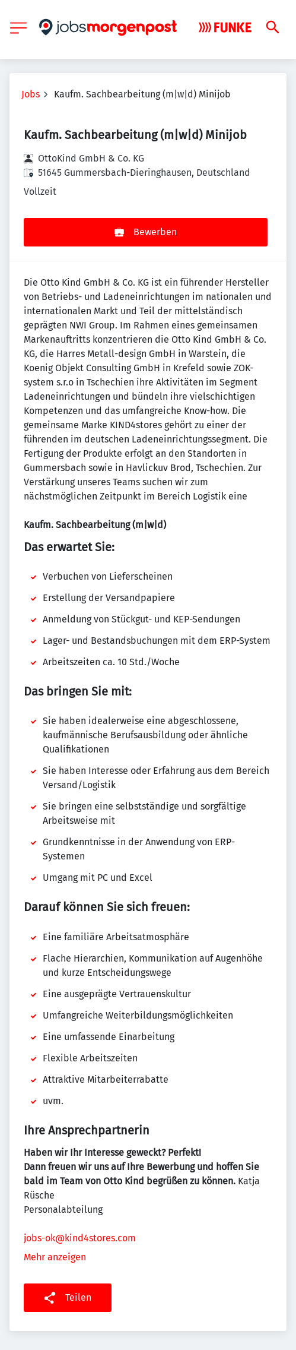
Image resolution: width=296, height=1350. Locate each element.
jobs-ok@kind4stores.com (80, 1238)
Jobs (30, 94)
